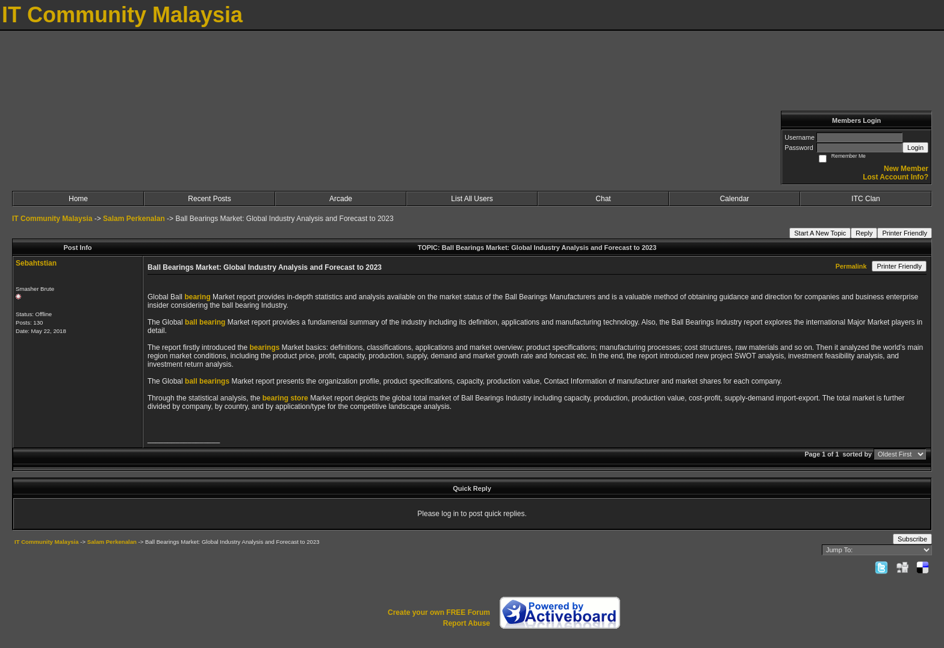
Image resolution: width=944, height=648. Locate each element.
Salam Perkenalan (134, 218)
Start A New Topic (820, 233)
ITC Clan (865, 199)
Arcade (340, 199)
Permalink (851, 266)
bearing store (285, 398)
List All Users (471, 199)
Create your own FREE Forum (439, 612)
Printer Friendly (904, 233)
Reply (864, 233)
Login (915, 147)
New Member (906, 168)
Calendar (735, 199)
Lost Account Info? (895, 177)
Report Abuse (466, 623)
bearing (197, 297)
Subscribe (912, 539)
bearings (264, 347)
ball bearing (205, 322)
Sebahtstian (36, 263)
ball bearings (207, 381)
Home (78, 199)
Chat (602, 199)
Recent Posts (209, 199)
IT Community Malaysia (52, 218)
